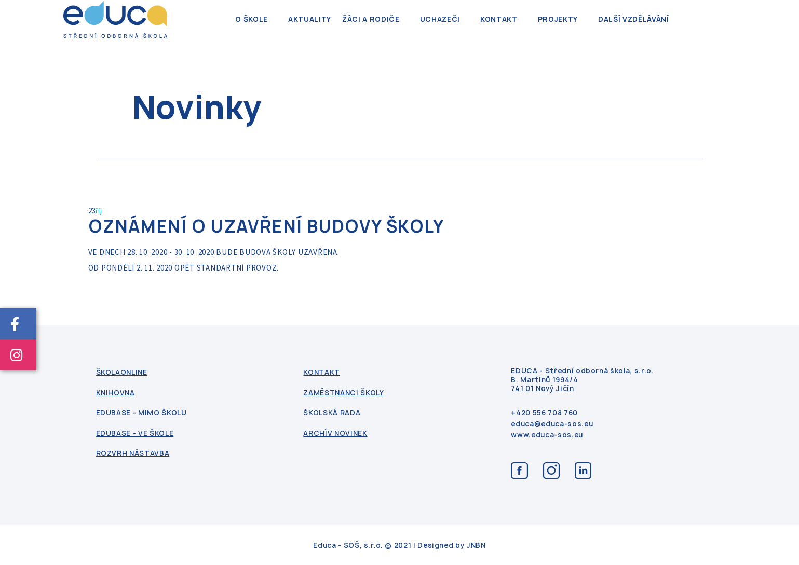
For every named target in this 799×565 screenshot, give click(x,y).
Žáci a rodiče (370, 31)
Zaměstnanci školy (343, 392)
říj (99, 211)
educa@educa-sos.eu (552, 423)
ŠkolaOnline (121, 372)
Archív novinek (335, 432)
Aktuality (309, 31)
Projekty (558, 31)
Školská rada (331, 412)
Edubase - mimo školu (141, 412)
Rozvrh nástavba (133, 453)
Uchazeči (440, 31)
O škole (251, 31)
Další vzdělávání (633, 31)
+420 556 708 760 (544, 412)
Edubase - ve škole (135, 432)
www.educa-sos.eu (547, 434)
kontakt (499, 31)
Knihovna (115, 392)
